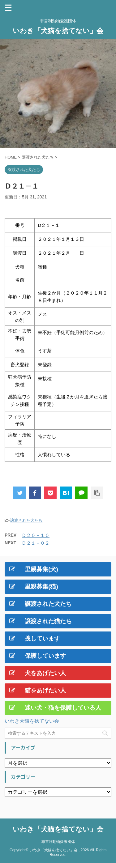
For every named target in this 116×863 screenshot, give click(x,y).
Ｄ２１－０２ (35, 543)
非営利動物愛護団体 (58, 842)
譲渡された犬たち (26, 520)
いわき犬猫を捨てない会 (32, 721)
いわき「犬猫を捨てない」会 (58, 31)
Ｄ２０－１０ (35, 535)
